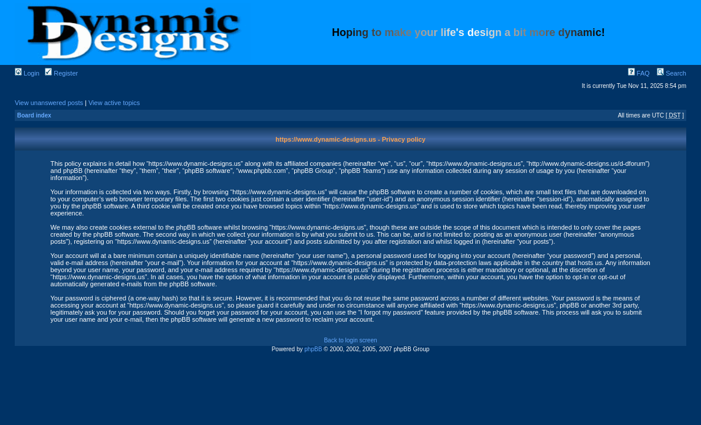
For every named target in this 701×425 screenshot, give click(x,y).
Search (671, 73)
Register (61, 73)
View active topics (114, 102)
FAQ (639, 73)
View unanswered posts (49, 102)
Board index (34, 115)
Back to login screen (350, 340)
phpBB (313, 349)
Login (27, 73)
